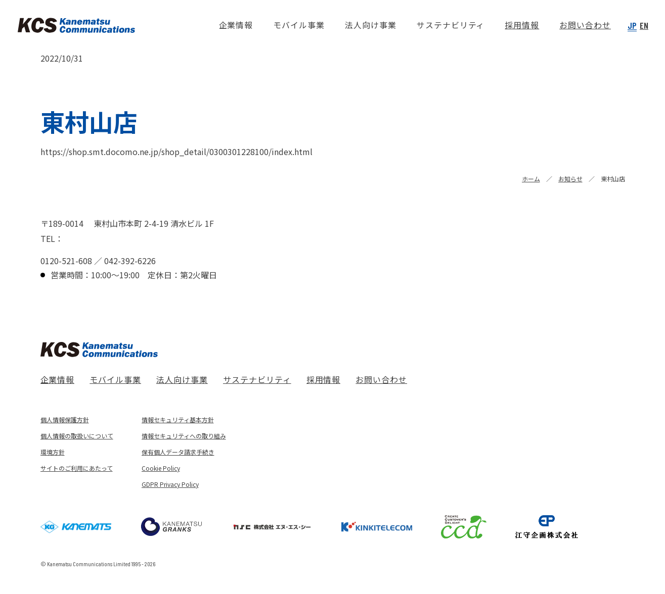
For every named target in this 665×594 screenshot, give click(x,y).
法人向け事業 (182, 379)
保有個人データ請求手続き (178, 452)
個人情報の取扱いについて (76, 435)
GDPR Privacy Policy (170, 484)
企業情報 (57, 379)
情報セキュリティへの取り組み (184, 435)
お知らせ (570, 178)
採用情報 (323, 379)
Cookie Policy (161, 468)
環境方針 (52, 452)
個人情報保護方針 (64, 419)
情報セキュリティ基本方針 (178, 419)
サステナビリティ (257, 379)
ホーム (531, 178)
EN (644, 25)
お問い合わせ (381, 379)
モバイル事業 (115, 379)
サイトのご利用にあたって (76, 468)
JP (632, 25)
